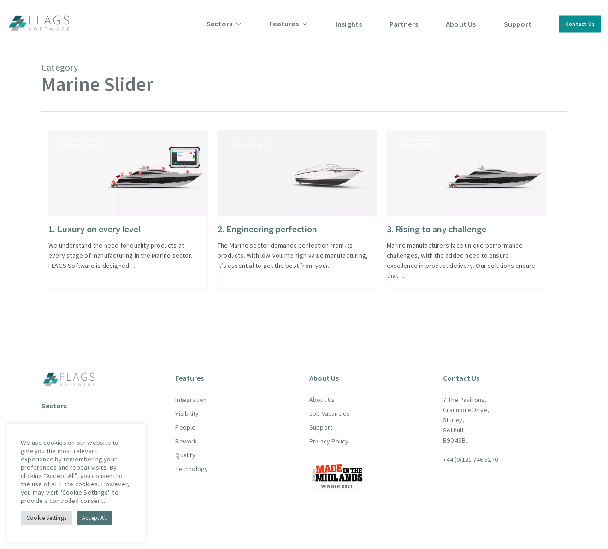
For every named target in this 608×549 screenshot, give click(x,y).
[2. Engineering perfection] (297, 209)
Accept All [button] (94, 518)
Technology (191, 461)
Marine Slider (79, 144)
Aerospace (57, 419)
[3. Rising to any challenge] (466, 209)
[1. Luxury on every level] (127, 209)
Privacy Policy (329, 433)
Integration (191, 392)
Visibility (187, 405)
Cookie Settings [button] (46, 518)
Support (320, 419)
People (185, 419)
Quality (185, 447)
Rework (186, 433)
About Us (322, 392)
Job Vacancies (329, 405)
